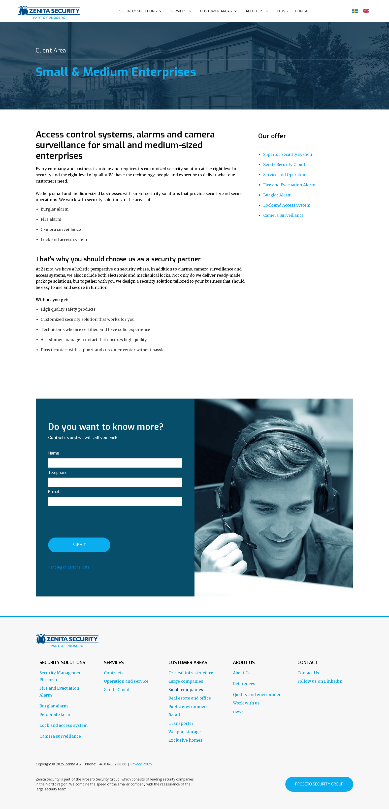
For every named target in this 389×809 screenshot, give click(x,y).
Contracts (114, 672)
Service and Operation (285, 174)
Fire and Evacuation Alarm (289, 185)
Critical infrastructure (190, 672)
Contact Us (308, 672)
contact (303, 11)
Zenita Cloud (116, 689)
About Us (242, 672)
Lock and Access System (286, 205)
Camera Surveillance (283, 215)
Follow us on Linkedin (319, 681)
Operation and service (126, 681)
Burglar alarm (53, 705)
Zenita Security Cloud (284, 164)
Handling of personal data (69, 567)
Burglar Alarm (277, 195)
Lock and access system (63, 725)
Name (53, 453)
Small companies (185, 689)
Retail (174, 714)
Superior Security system (287, 154)
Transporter (181, 723)
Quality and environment (258, 694)
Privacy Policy (141, 764)
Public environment (188, 706)
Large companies (185, 681)
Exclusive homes (185, 740)
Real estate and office (189, 698)
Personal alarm (54, 714)
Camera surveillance (60, 736)
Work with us (246, 703)
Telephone (57, 472)
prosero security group (319, 784)
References (244, 683)
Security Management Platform (61, 676)
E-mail (54, 491)
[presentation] (86, 521)
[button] (141, 11)
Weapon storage (184, 731)
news (282, 11)
